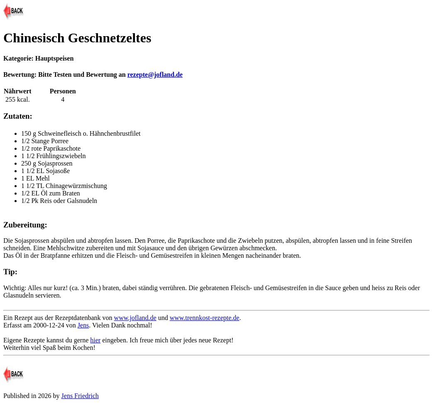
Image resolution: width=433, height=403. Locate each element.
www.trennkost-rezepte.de (205, 317)
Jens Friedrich (80, 395)
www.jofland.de (135, 317)
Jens (83, 325)
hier (95, 340)
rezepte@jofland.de (155, 74)
